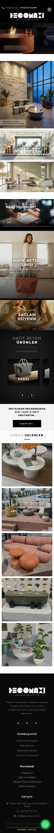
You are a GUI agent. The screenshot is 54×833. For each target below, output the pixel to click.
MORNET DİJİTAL (27, 830)
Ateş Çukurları (27, 745)
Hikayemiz (27, 772)
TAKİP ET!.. (27, 423)
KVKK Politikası (27, 786)
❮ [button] (22, 395)
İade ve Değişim (27, 777)
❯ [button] (32, 395)
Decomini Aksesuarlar (27, 755)
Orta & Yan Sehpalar (27, 740)
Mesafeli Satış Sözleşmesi (27, 781)
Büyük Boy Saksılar (27, 750)
